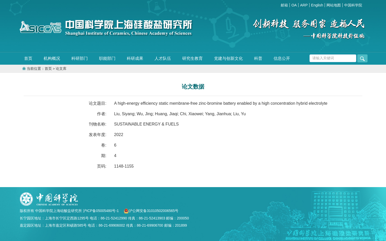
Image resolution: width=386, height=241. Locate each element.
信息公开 (282, 58)
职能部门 (107, 58)
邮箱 (284, 5)
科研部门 (79, 58)
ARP (304, 5)
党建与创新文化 (228, 58)
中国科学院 (353, 5)
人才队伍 (163, 58)
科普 (258, 58)
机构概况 (52, 58)
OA (294, 5)
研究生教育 (192, 58)
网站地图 (333, 5)
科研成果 (135, 58)
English (317, 5)
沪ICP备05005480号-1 (101, 211)
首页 (28, 58)
